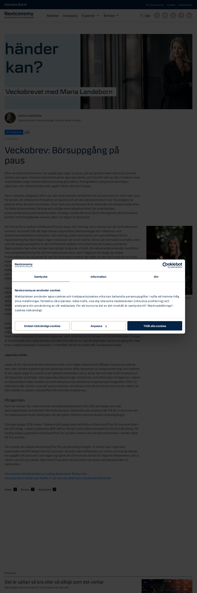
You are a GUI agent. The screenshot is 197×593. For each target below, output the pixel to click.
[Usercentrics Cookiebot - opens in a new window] (165, 265)
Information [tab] (98, 276)
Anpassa (99, 326)
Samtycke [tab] (40, 276)
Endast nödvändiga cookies (42, 326)
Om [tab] (156, 276)
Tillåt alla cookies (155, 326)
